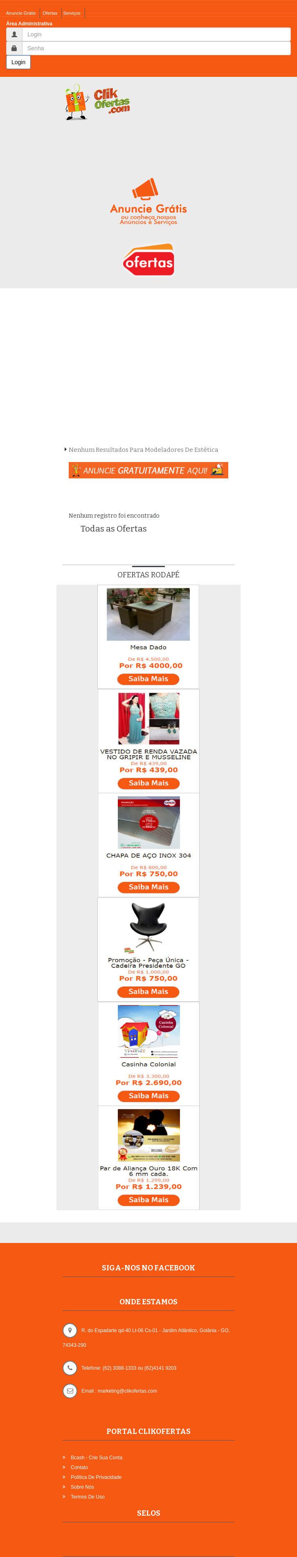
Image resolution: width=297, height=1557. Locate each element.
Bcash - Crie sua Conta (96, 1458)
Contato (79, 1467)
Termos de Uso (88, 1497)
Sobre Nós (82, 1487)
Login (18, 62)
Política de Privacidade (96, 1477)
